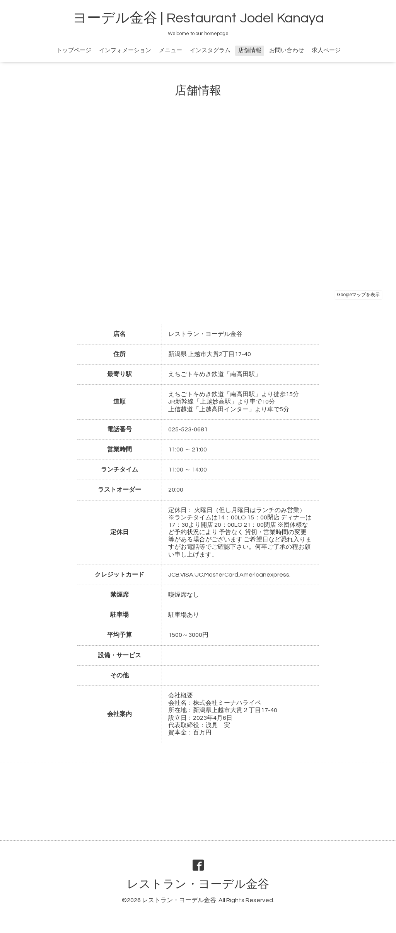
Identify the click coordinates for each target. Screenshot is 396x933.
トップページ (73, 50)
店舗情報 (249, 50)
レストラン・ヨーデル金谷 (198, 884)
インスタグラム (210, 50)
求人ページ (326, 50)
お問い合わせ (286, 50)
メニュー (170, 50)
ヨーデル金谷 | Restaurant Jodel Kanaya (198, 18)
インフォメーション (125, 50)
